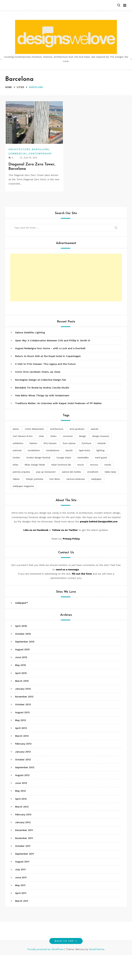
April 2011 (20, 893)
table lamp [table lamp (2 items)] (110, 472)
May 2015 (20, 665)
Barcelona (40, 149)
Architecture (19, 149)
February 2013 (23, 743)
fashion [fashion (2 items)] (33, 443)
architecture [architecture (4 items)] (56, 429)
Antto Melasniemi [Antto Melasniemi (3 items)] (34, 429)
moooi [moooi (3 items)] (80, 464)
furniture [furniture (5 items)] (86, 443)
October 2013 (23, 704)
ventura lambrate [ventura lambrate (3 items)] (75, 479)
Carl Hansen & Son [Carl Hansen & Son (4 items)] (23, 436)
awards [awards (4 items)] (94, 429)
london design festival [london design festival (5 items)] (38, 457)
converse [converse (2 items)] (68, 436)
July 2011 (20, 869)
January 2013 (23, 751)
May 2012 (20, 790)
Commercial (17, 153)
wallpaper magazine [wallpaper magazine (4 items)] (23, 486)
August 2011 (22, 861)
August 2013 (22, 712)
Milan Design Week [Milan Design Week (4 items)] (35, 464)
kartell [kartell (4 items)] (69, 450)
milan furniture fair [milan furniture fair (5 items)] (61, 464)
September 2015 (24, 641)
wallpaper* (21, 602)
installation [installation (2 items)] (34, 450)
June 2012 (21, 783)
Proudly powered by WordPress (45, 949)
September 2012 (24, 767)
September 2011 (24, 853)
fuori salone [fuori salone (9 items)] (69, 443)
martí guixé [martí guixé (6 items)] (101, 457)
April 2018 (21, 626)
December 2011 (24, 830)
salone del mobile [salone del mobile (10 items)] (71, 472)
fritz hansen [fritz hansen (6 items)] (50, 443)
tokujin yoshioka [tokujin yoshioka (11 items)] (34, 479)
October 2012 (23, 759)
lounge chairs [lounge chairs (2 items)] (64, 457)
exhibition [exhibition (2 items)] (18, 443)
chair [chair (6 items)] (41, 436)
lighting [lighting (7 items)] (100, 450)
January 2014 (23, 688)
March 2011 (21, 901)
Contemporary (40, 153)
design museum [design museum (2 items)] (100, 436)
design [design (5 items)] (82, 436)
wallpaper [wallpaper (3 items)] (96, 479)
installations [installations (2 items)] (52, 450)
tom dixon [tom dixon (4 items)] (54, 479)
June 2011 (21, 877)
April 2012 (21, 798)
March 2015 (22, 681)
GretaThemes (96, 949)
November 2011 (24, 838)
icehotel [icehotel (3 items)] (17, 450)
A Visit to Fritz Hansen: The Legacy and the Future (45, 364)
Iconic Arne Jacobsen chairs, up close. (38, 371)
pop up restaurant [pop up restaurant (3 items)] (46, 472)
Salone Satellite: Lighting (30, 332)
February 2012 (23, 814)
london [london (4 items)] (16, 457)
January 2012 (23, 822)
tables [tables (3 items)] (16, 479)
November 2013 (24, 696)
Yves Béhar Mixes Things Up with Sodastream (42, 395)
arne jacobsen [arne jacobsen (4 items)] (77, 429)
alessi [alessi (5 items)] (16, 429)
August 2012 (22, 775)
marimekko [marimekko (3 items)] (83, 457)
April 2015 (21, 673)
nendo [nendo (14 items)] (107, 464)
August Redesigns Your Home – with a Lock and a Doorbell (50, 348)
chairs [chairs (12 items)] (53, 436)
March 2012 (22, 806)
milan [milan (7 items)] (15, 464)
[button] (118, 5)
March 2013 (22, 735)
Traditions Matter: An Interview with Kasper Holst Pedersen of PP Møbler (58, 403)
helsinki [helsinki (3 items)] (102, 443)
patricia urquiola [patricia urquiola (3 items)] (21, 472)
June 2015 (21, 657)
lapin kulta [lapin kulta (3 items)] (84, 450)
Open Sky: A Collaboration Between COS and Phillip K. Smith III (52, 340)
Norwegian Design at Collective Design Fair (40, 379)
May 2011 (20, 885)
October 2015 (23, 633)
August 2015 (22, 649)
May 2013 (20, 720)
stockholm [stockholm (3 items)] (92, 472)
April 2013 (21, 728)
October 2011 (22, 846)
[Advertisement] (66, 277)
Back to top (66, 941)
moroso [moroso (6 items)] (94, 464)
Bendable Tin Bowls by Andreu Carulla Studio (42, 387)
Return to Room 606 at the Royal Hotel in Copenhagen (48, 356)
